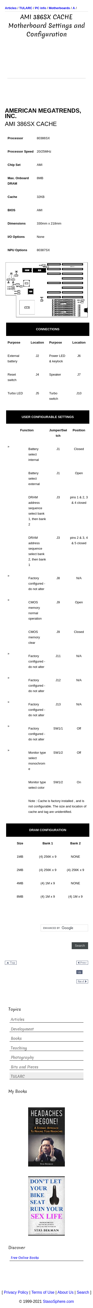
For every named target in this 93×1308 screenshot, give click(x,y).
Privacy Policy (16, 1292)
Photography (22, 1057)
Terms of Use (42, 1292)
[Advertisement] (46, 65)
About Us (66, 1292)
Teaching (19, 1048)
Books (16, 1038)
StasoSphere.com (58, 1301)
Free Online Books (25, 1258)
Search (83, 1292)
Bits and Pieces (24, 1067)
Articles (17, 1019)
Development (22, 1029)
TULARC (18, 1076)
